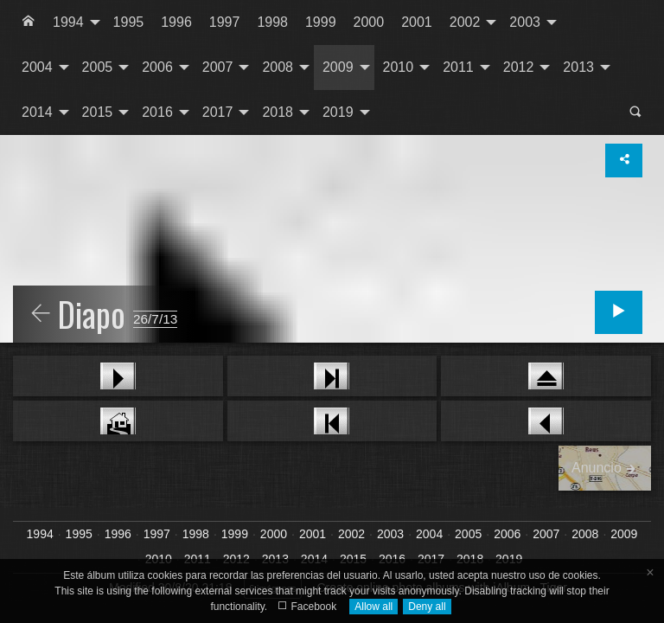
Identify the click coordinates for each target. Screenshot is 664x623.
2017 (217, 112)
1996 (176, 22)
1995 (128, 22)
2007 (217, 67)
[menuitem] (28, 22)
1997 (224, 22)
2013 (578, 67)
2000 (369, 22)
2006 (157, 67)
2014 (37, 112)
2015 (97, 112)
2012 (518, 67)
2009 (338, 67)
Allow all (373, 607)
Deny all (426, 607)
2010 (398, 67)
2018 (277, 112)
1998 (272, 22)
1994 (68, 22)
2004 (37, 67)
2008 (277, 67)
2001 (416, 22)
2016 (157, 112)
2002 (465, 22)
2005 (97, 67)
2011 (458, 67)
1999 (320, 22)
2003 (524, 22)
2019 (338, 112)
